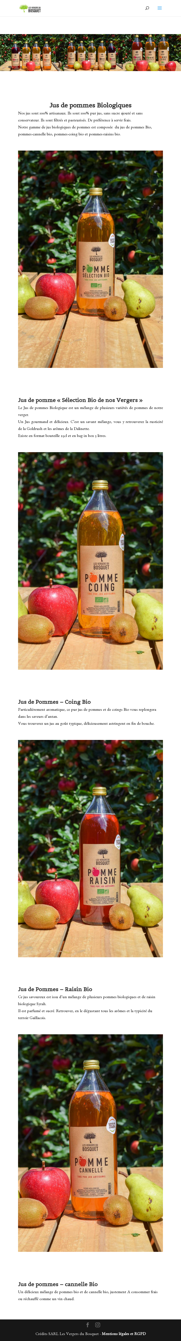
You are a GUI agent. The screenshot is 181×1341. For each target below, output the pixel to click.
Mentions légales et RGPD (124, 1334)
